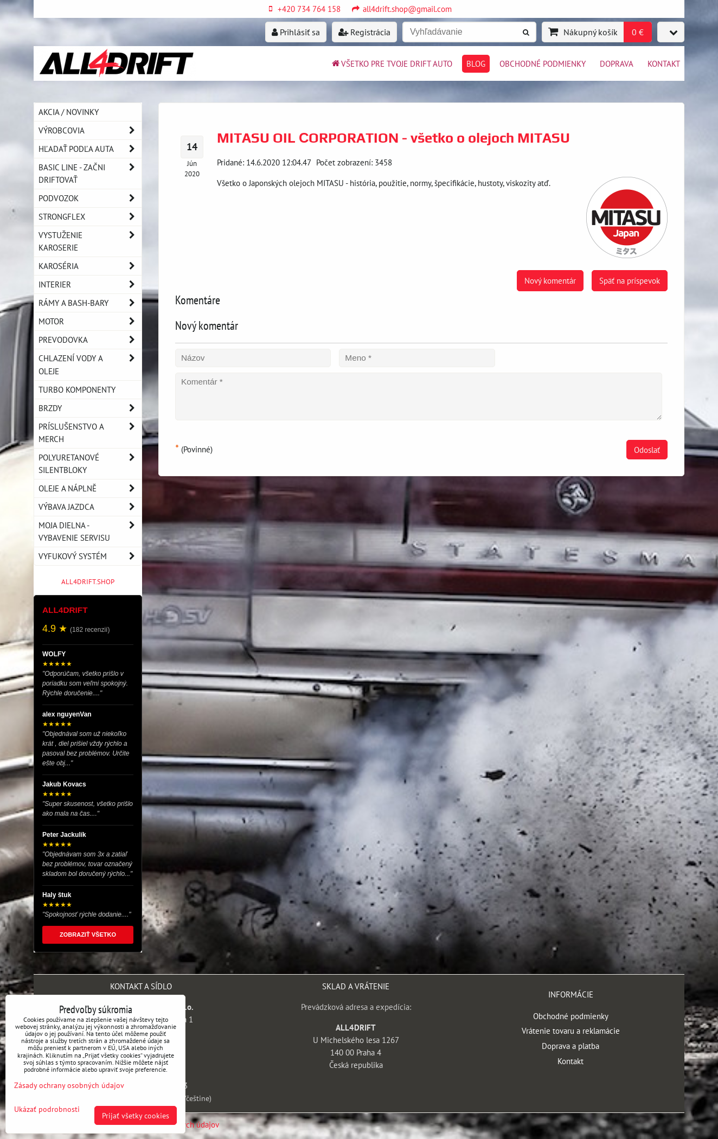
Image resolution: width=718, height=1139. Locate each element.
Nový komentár (550, 280)
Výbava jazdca (90, 507)
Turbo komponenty (77, 389)
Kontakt (664, 63)
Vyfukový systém (90, 556)
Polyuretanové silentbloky (90, 464)
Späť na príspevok (629, 280)
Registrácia (364, 32)
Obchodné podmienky (542, 63)
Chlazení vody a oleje (90, 364)
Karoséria (90, 266)
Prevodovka (90, 340)
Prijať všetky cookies (135, 1115)
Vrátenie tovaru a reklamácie (571, 1030)
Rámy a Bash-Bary (90, 303)
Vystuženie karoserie (90, 241)
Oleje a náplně (90, 488)
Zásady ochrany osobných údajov (69, 1085)
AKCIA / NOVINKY (69, 111)
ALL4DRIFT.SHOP (87, 581)
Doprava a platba (570, 1045)
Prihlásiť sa (296, 32)
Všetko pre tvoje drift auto (391, 63)
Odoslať (647, 449)
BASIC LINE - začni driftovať (90, 173)
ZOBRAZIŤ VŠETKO (88, 934)
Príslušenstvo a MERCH (90, 433)
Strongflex (90, 217)
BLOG (475, 63)
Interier (90, 284)
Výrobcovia (90, 130)
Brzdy (90, 408)
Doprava (616, 63)
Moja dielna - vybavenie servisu (90, 531)
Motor (90, 321)
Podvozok (90, 198)
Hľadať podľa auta (90, 149)
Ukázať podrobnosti (47, 1109)
